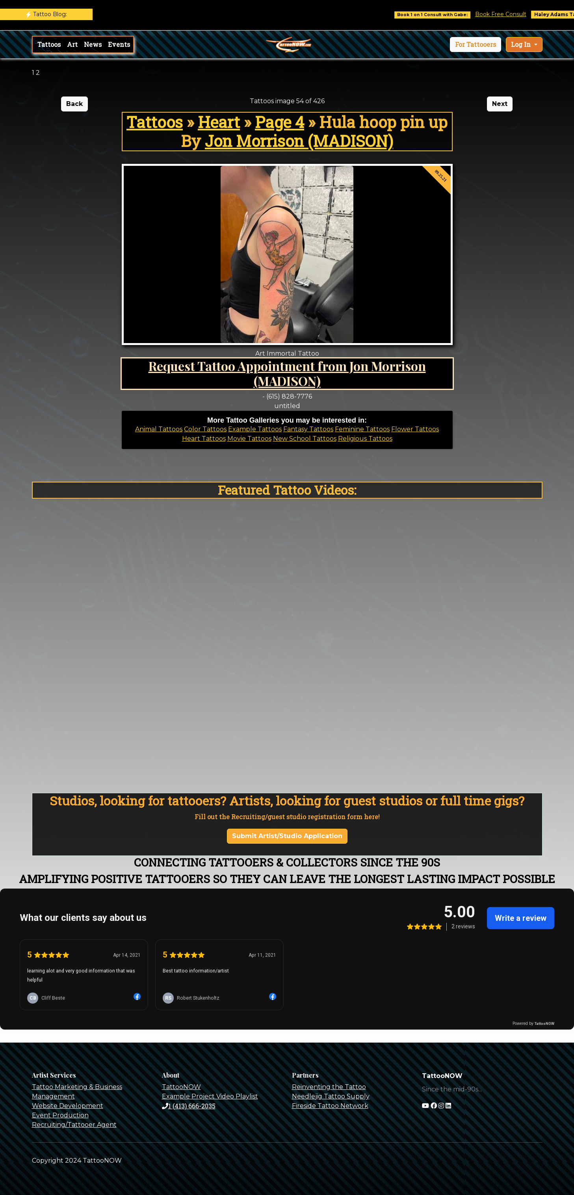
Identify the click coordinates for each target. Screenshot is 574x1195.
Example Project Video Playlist (210, 1096)
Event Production (60, 1115)
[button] (475, 44)
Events (119, 44)
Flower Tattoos (415, 429)
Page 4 (279, 121)
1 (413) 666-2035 (188, 1106)
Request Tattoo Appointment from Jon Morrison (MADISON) (287, 373)
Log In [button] (521, 44)
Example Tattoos (255, 429)
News (93, 44)
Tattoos (49, 44)
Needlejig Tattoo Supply (331, 1096)
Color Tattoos (205, 429)
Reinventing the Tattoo (329, 1087)
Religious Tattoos (365, 438)
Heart (219, 121)
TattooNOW (181, 1087)
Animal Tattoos (158, 429)
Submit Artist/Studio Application (287, 836)
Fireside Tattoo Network (330, 1106)
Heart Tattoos (204, 438)
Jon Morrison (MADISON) (299, 140)
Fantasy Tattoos (308, 429)
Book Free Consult (510, 14)
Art (72, 44)
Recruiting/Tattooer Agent (74, 1124)
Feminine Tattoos (362, 429)
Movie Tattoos (249, 438)
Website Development (67, 1106)
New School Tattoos (304, 438)
